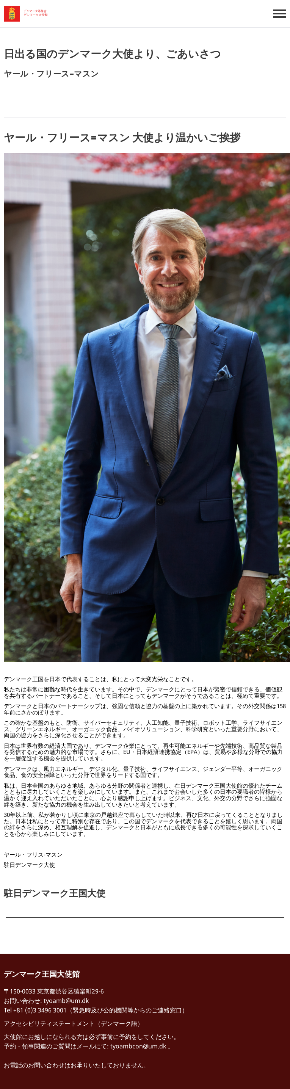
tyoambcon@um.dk (138, 1046)
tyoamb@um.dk (66, 1001)
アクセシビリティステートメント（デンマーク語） (73, 1023)
